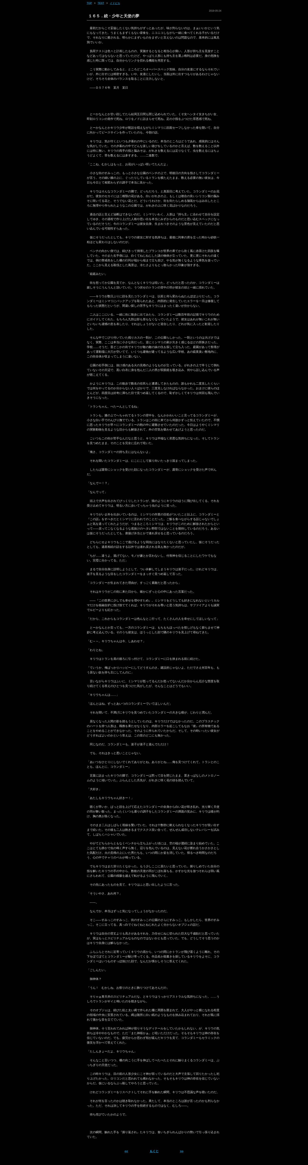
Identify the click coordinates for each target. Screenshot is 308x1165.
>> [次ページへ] (181, 1151)
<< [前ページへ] (126, 1151)
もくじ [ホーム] (154, 1151)
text (101, 3)
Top (89, 3)
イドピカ (115, 3)
